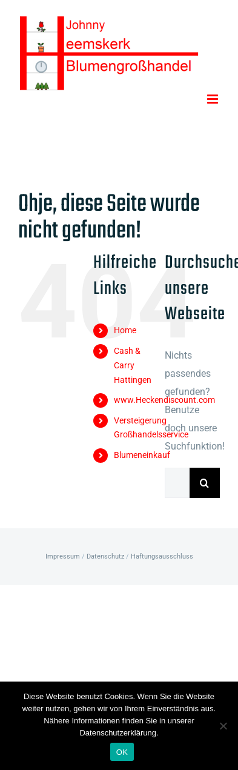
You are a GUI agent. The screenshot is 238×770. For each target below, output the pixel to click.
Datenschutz (105, 556)
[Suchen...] (177, 483)
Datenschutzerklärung (117, 732)
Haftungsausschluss (162, 556)
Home (125, 330)
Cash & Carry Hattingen (132, 365)
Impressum (62, 556)
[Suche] (205, 483)
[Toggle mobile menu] (213, 99)
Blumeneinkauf (142, 455)
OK (122, 752)
